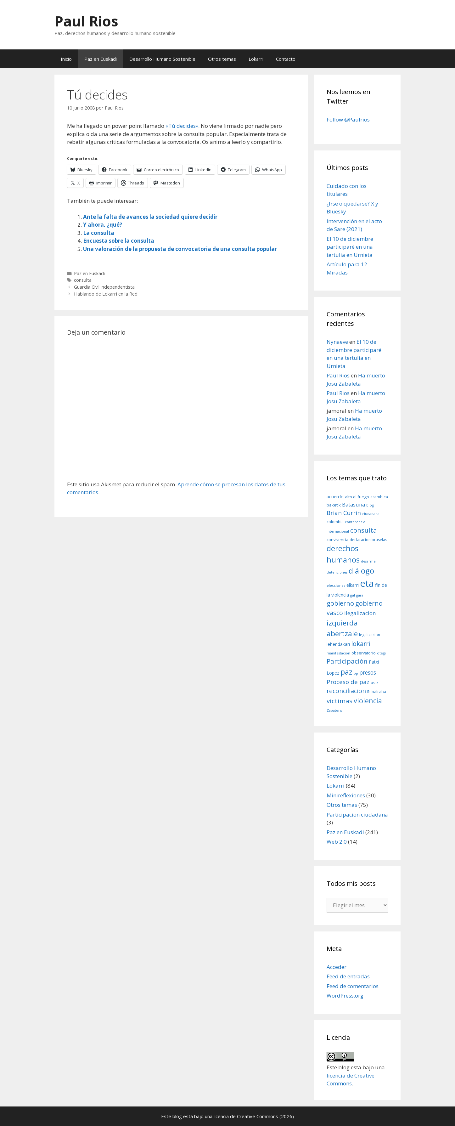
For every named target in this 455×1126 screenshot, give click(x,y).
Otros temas (222, 59)
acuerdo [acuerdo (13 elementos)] (335, 497)
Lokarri (256, 59)
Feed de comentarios (353, 986)
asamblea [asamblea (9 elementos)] (379, 497)
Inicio (66, 59)
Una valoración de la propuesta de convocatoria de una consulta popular (180, 248)
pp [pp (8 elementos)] (356, 673)
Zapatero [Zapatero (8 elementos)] (334, 710)
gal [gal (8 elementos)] (352, 595)
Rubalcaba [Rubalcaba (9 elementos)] (376, 691)
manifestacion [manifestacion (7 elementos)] (338, 653)
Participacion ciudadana (357, 814)
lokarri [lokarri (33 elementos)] (360, 643)
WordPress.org (345, 995)
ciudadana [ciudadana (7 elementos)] (370, 514)
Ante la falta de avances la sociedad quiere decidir (150, 216)
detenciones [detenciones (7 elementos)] (337, 572)
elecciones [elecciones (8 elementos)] (336, 585)
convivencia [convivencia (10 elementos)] (337, 539)
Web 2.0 (337, 841)
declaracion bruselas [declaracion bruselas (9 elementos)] (368, 539)
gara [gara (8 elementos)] (359, 595)
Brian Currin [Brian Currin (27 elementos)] (344, 513)
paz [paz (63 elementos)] (346, 671)
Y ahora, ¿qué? (102, 224)
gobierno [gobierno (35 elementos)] (340, 603)
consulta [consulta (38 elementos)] (363, 530)
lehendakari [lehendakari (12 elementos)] (338, 644)
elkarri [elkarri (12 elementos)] (352, 585)
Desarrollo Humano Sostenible (162, 59)
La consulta (98, 232)
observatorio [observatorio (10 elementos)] (363, 653)
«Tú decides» (182, 125)
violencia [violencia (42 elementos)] (368, 700)
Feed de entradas (348, 976)
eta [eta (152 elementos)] (367, 583)
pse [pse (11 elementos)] (374, 682)
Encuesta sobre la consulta (118, 240)
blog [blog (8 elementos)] (370, 505)
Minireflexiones (346, 795)
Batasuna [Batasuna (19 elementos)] (353, 504)
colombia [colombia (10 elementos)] (335, 521)
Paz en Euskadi (100, 59)
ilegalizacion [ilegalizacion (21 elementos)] (360, 613)
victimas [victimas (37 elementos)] (339, 700)
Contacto (285, 59)
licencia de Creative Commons (246, 1116)
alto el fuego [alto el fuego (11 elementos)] (357, 497)
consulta (83, 280)
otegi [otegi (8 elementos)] (381, 653)
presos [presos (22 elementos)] (367, 672)
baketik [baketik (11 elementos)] (334, 505)
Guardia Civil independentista (104, 287)
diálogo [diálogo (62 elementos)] (361, 571)
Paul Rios (86, 21)
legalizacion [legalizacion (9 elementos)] (369, 634)
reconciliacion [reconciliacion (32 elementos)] (346, 691)
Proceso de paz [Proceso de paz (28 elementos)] (348, 682)
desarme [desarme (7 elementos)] (368, 561)
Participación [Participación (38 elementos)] (347, 661)
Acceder (336, 966)
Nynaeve (337, 341)
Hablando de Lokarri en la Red (106, 294)
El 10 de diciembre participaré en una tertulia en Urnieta (350, 246)
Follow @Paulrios (348, 119)
